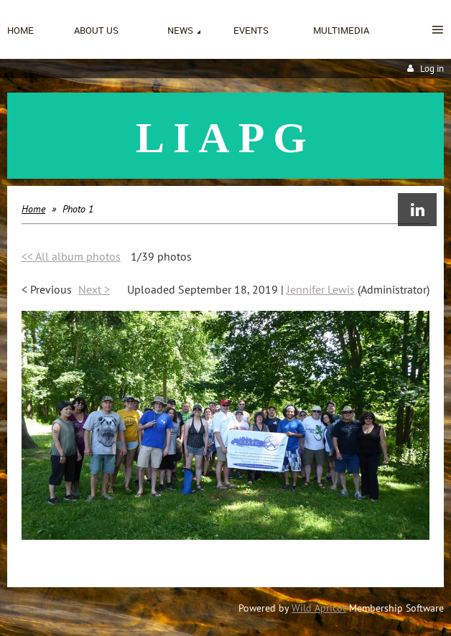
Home (33, 208)
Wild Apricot (319, 608)
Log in (432, 68)
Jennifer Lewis (321, 289)
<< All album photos (71, 256)
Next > (94, 289)
